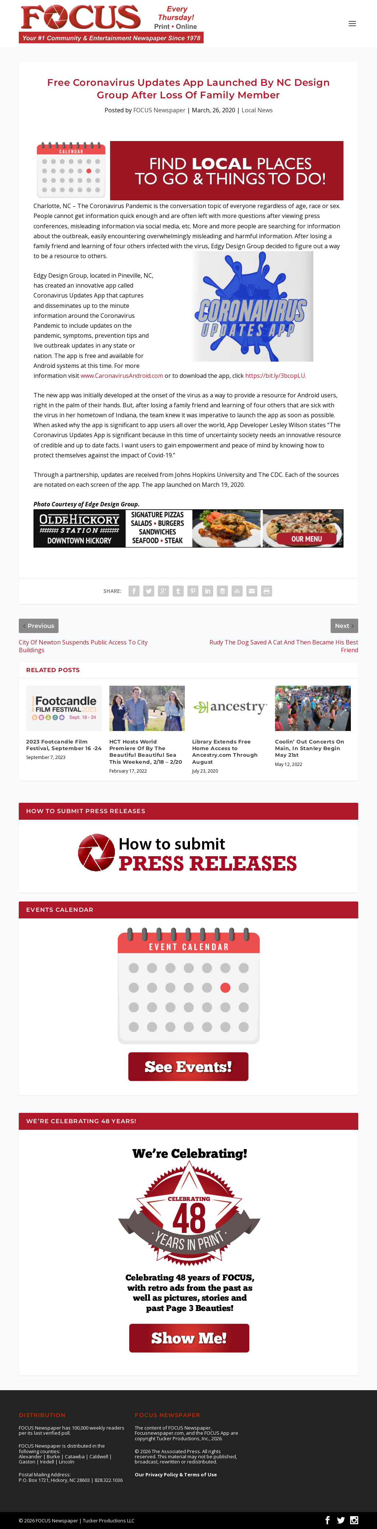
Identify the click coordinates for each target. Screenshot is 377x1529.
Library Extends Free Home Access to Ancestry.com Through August (225, 751)
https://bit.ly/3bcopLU (275, 376)
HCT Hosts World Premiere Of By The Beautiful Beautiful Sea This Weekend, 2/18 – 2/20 (146, 751)
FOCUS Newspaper (159, 110)
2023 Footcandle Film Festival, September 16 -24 (64, 745)
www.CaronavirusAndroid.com (122, 376)
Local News (257, 110)
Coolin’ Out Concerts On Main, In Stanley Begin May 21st (310, 748)
